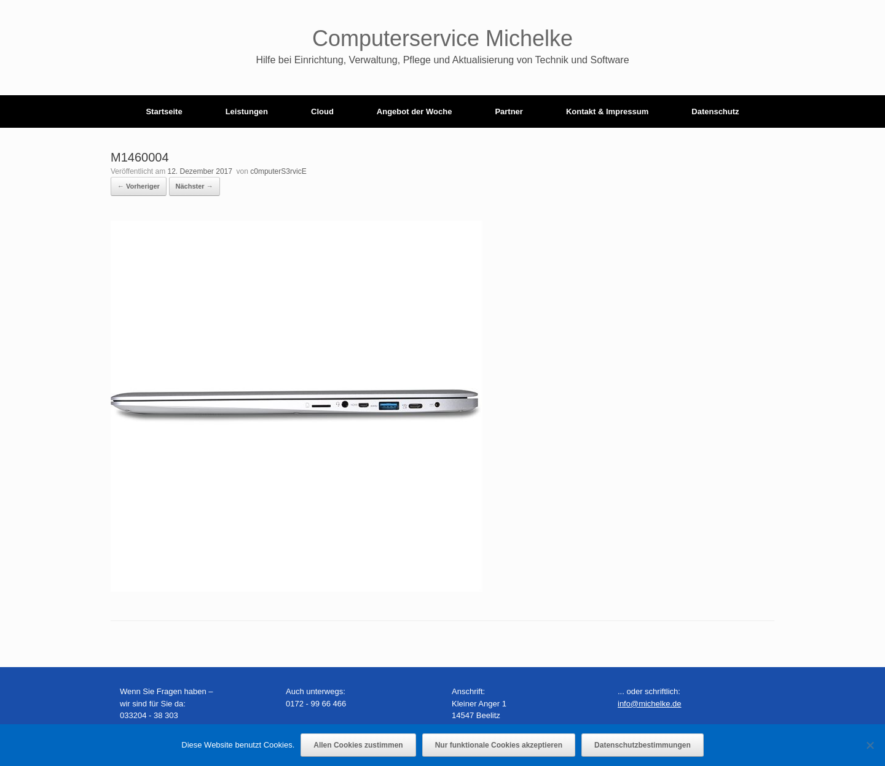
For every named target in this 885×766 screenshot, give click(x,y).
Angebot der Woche (414, 111)
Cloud (322, 111)
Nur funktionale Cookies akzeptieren (498, 745)
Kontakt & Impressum (607, 111)
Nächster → (194, 186)
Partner (509, 111)
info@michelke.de (650, 703)
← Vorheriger (138, 186)
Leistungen (247, 111)
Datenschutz (715, 111)
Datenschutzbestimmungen (642, 745)
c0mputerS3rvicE (278, 171)
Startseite (164, 111)
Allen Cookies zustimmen (358, 745)
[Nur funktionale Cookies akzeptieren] (869, 745)
